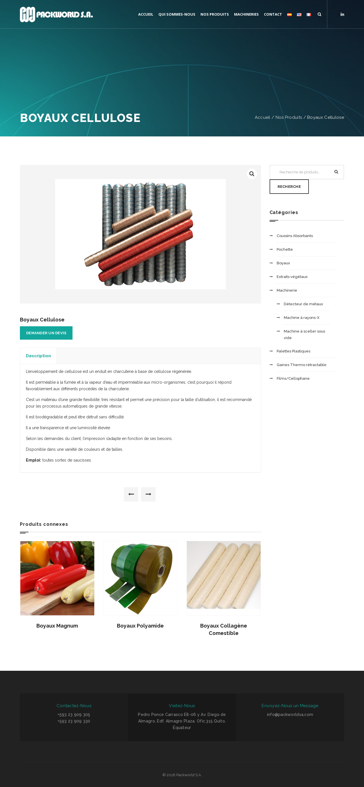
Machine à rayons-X (301, 317)
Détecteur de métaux (303, 304)
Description (38, 355)
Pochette (285, 249)
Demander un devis (46, 333)
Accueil (262, 117)
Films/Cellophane (293, 378)
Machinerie (287, 290)
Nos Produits (289, 117)
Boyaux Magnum (57, 626)
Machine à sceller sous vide (304, 334)
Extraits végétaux (292, 277)
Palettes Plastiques (293, 351)
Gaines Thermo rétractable (301, 365)
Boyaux (283, 263)
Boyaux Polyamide (140, 626)
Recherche (289, 186)
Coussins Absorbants (295, 236)
